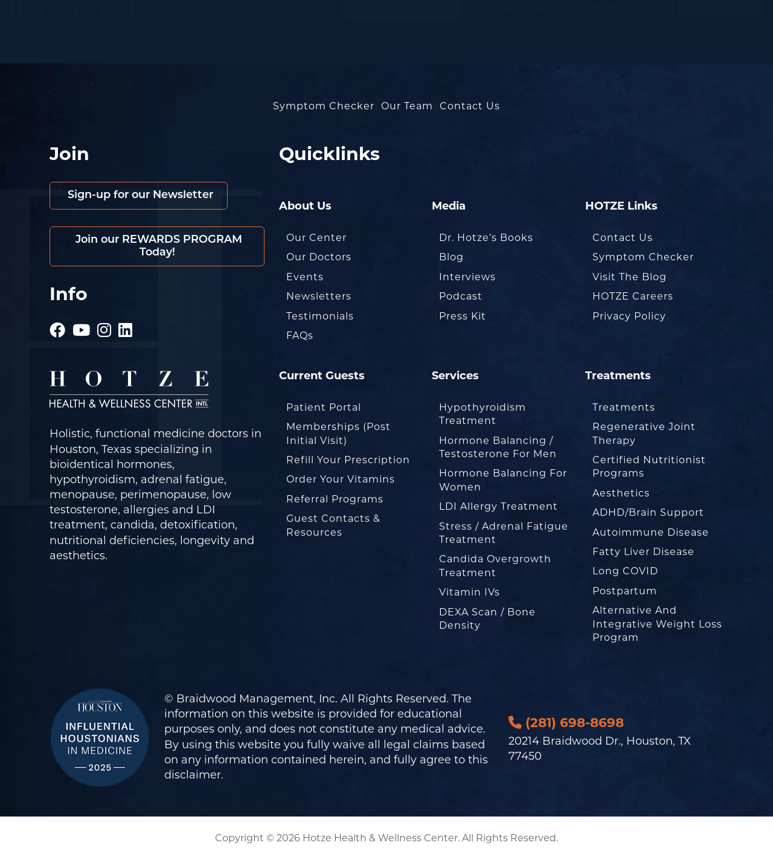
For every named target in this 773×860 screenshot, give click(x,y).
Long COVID (625, 571)
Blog (451, 257)
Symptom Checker (381, 47)
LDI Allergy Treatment (498, 506)
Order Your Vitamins (340, 479)
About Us (674, 47)
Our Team (407, 106)
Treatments (623, 407)
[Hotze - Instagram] (104, 326)
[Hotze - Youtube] (81, 326)
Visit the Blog (629, 277)
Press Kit (462, 316)
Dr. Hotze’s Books (486, 237)
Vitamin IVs (469, 592)
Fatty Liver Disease (643, 551)
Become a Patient (622, 19)
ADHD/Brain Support (648, 512)
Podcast (461, 296)
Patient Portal (323, 407)
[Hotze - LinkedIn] (125, 326)
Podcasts (549, 47)
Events (305, 277)
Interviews (467, 277)
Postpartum (624, 591)
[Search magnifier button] (448, 20)
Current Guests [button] (512, 20)
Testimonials (320, 316)
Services (459, 47)
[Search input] (396, 20)
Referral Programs (334, 499)
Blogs (506, 47)
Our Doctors (318, 257)
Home (315, 47)
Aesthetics (621, 493)
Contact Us (736, 47)
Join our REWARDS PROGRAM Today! (157, 246)
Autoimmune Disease (650, 532)
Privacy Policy (629, 316)
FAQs (299, 335)
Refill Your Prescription (348, 460)
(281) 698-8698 (721, 19)
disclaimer (192, 774)
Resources (609, 47)
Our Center (316, 237)
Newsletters (318, 296)
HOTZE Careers (632, 296)
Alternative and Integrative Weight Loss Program (657, 624)
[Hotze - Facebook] (58, 326)
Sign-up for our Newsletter (141, 195)
